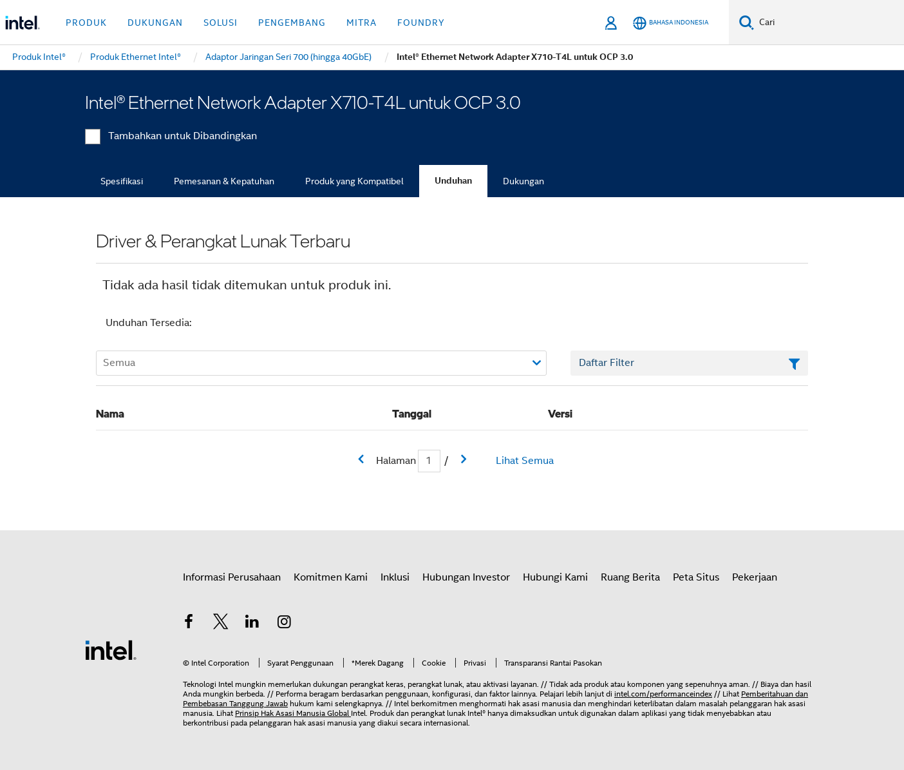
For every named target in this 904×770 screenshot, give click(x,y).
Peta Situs (696, 577)
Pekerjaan (754, 577)
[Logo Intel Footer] (111, 649)
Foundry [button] (421, 22)
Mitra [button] (361, 22)
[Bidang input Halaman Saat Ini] (429, 461)
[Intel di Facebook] (189, 623)
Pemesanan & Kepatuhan (224, 181)
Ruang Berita (630, 577)
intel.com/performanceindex (663, 693)
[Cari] (746, 22)
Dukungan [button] (155, 22)
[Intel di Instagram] (285, 623)
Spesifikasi (121, 181)
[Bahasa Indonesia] (670, 23)
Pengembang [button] (292, 22)
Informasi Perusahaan (232, 577)
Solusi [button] (220, 22)
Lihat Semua (525, 460)
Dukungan (523, 181)
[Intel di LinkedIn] (252, 623)
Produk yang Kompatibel (354, 181)
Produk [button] (86, 22)
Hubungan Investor (466, 577)
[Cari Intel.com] (829, 23)
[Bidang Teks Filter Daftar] (689, 363)
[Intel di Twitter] (221, 623)
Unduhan (453, 181)
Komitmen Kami (331, 577)
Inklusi (395, 577)
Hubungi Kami (555, 577)
